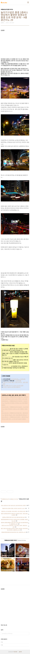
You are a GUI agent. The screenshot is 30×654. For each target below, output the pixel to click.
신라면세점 (22, 379)
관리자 (20, 651)
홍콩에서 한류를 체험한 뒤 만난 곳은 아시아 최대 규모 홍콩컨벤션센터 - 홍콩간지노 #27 (14, 523)
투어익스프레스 (7, 357)
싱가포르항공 (6, 366)
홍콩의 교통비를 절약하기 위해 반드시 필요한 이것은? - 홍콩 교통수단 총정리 (14, 514)
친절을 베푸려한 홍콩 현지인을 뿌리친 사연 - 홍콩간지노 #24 (13, 532)
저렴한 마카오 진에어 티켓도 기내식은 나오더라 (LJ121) (13, 508)
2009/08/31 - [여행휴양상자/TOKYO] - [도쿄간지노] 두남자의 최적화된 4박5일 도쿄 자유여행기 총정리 (15, 403)
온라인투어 (6, 349)
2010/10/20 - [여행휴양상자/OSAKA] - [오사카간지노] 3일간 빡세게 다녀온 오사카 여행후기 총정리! (15, 409)
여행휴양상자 (5, 499)
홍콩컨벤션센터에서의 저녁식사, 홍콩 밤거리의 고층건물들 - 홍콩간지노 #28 (14, 520)
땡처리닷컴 (6, 352)
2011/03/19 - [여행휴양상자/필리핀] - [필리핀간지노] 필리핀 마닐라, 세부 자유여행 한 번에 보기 (15, 414)
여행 (20, 381)
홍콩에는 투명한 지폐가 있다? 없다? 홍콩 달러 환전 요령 (13, 517)
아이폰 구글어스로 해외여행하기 (11, 387)
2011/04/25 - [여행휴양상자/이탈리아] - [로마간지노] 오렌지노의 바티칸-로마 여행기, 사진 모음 (15, 398)
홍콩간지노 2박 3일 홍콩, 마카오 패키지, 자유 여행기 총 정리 (13, 511)
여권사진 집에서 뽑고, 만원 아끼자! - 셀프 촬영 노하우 (15, 383)
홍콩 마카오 (14, 499)
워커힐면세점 (14, 379)
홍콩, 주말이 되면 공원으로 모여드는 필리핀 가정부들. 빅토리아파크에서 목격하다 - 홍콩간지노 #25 (14, 529)
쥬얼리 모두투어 (7, 360)
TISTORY (15, 651)
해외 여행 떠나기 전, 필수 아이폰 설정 (13, 385)
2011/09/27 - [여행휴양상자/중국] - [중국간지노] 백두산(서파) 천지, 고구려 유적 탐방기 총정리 (15, 418)
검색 (27, 633)
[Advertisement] (15, 42)
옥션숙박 (5, 363)
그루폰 (17, 381)
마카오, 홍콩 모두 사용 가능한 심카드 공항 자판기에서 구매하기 (13, 505)
